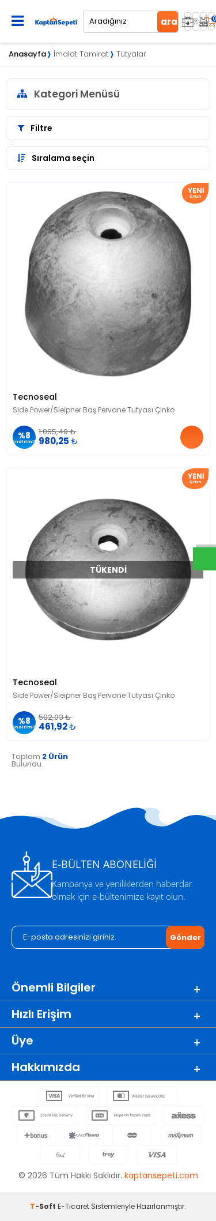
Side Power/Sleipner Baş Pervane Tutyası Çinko (94, 409)
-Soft (44, 1206)
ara (169, 22)
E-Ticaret (73, 1206)
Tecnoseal (35, 397)
